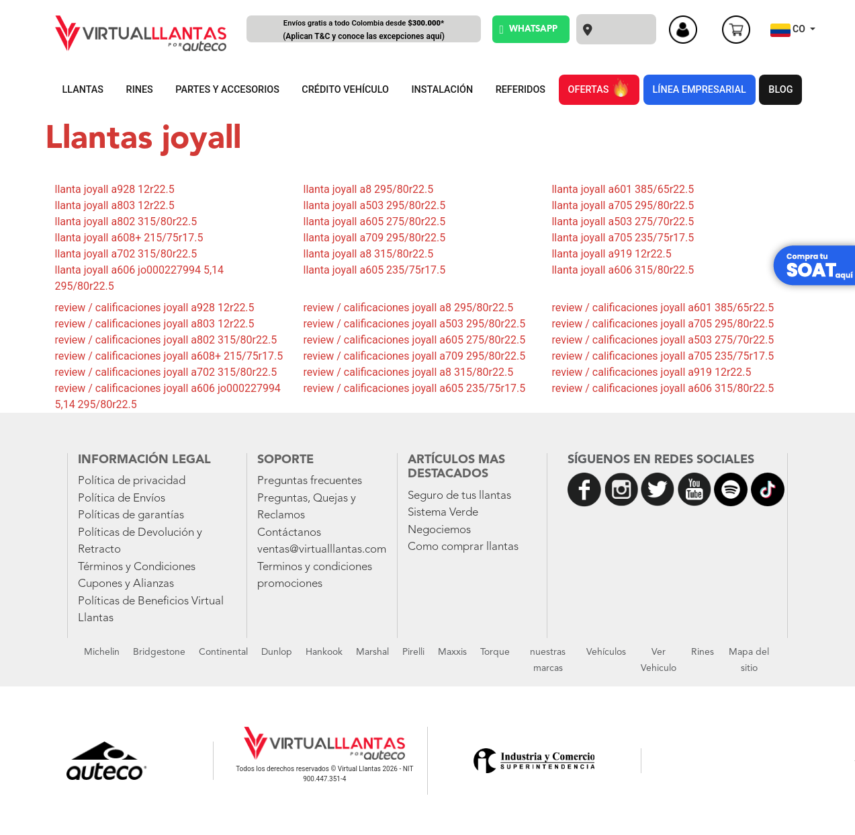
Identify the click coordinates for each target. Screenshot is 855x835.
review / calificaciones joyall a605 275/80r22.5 (414, 339)
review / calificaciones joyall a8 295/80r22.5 (408, 307)
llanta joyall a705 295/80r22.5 (622, 205)
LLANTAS (83, 89)
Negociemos (439, 530)
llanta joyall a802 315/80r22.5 (126, 221)
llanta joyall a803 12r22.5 (115, 205)
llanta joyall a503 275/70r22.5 (622, 221)
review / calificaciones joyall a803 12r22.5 (155, 323)
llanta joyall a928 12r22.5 (115, 189)
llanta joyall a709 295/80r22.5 (374, 237)
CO (789, 30)
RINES (139, 89)
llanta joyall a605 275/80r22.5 (374, 221)
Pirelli (413, 652)
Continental (223, 652)
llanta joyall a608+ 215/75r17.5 (129, 237)
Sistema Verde (443, 512)
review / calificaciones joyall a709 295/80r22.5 (414, 356)
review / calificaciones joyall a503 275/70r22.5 (662, 339)
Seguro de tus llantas (459, 496)
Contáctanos (289, 533)
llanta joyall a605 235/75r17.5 (374, 270)
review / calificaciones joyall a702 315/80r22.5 (166, 372)
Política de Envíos (121, 498)
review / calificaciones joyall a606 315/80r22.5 (662, 388)
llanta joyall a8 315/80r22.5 (368, 253)
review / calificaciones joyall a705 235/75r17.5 (662, 356)
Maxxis (452, 652)
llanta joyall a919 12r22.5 (611, 253)
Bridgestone (159, 652)
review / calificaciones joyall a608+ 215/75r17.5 (169, 356)
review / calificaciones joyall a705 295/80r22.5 (662, 323)
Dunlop (276, 652)
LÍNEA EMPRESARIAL (699, 89)
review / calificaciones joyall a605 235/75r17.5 (414, 388)
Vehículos (606, 652)
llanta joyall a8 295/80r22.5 (368, 189)
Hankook (324, 652)
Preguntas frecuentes (309, 481)
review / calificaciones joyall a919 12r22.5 (651, 372)
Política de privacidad (131, 481)
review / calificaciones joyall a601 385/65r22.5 (662, 307)
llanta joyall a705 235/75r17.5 (622, 237)
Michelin (102, 652)
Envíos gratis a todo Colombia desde (364, 30)
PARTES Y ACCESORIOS (227, 89)
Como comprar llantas (463, 547)
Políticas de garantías (131, 515)
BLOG (780, 89)
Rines (702, 652)
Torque (495, 652)
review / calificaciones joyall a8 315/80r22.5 (408, 372)
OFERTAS (599, 87)
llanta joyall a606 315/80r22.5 (622, 270)
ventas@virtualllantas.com (321, 549)
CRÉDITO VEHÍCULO (345, 89)
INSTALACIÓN (443, 89)
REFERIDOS (520, 89)
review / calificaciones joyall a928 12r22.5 (155, 307)
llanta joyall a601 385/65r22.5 (622, 189)
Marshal (372, 652)
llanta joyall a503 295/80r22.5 (374, 205)
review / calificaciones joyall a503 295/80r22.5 (414, 323)
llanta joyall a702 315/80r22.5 (126, 253)
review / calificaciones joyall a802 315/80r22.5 (166, 339)
